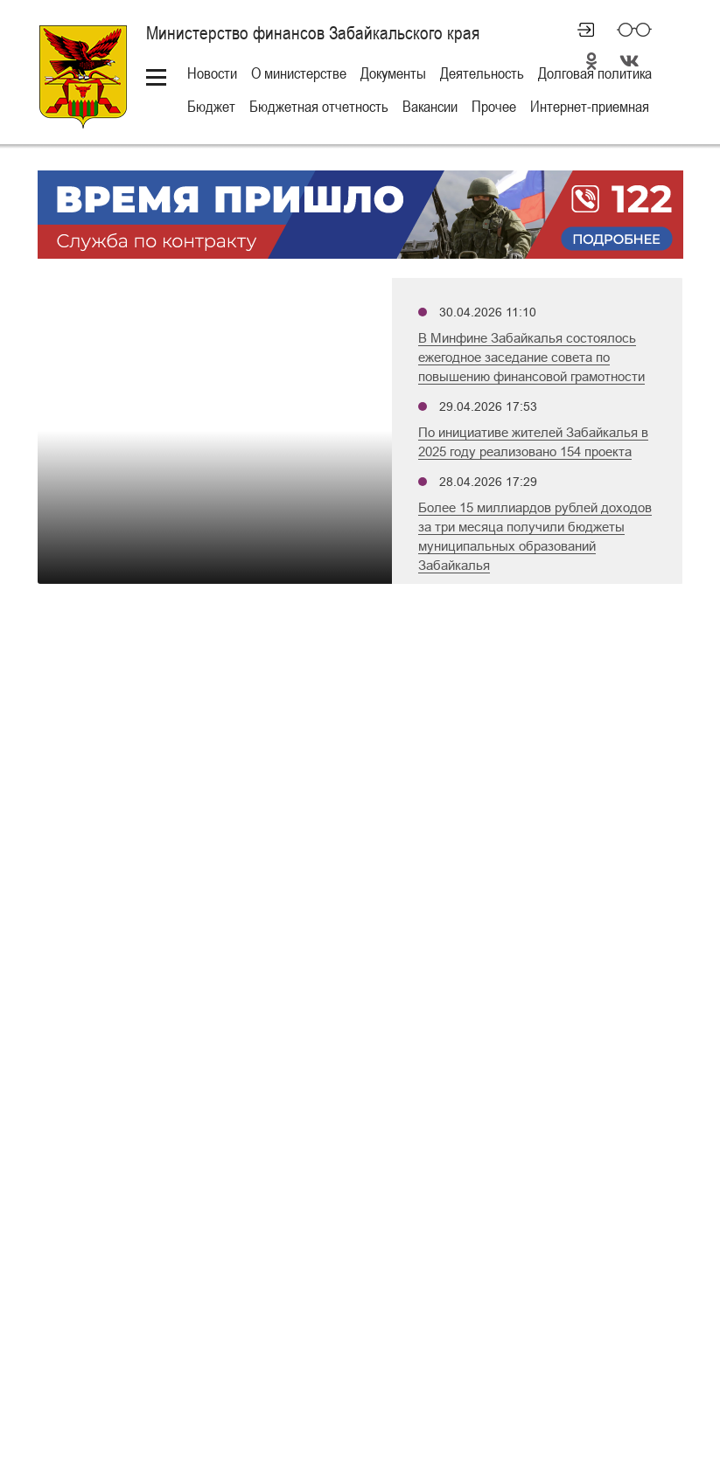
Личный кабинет (578, 30)
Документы (393, 73)
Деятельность (482, 73)
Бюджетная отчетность (318, 106)
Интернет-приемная (589, 106)
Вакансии (430, 106)
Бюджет (211, 106)
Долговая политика (595, 73)
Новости (212, 73)
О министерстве (298, 73)
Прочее (494, 106)
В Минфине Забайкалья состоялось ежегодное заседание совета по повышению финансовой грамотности (531, 357)
